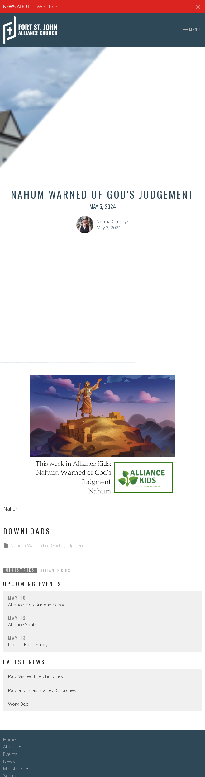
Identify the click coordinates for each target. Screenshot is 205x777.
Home (9, 739)
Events (10, 754)
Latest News (24, 662)
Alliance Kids (55, 570)
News (9, 761)
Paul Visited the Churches (35, 676)
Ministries (16, 768)
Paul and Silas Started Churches (42, 690)
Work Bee (47, 6)
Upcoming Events (32, 584)
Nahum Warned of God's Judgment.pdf (48, 545)
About (12, 746)
